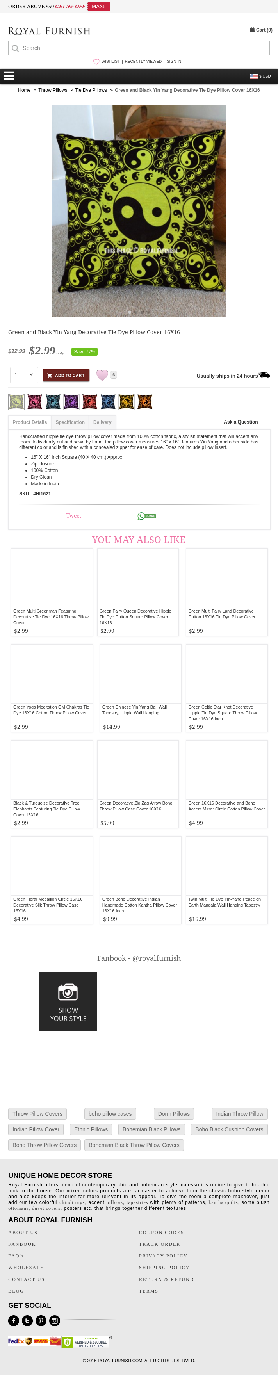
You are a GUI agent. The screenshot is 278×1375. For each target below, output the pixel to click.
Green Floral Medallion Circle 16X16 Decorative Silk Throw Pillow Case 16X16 (47, 905)
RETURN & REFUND (166, 1279)
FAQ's (16, 1256)
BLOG (16, 1291)
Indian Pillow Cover (35, 1129)
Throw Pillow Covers (37, 1114)
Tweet (73, 515)
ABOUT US (22, 1232)
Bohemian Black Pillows (152, 1129)
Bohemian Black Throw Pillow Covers (134, 1145)
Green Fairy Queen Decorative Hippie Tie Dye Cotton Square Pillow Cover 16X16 (135, 617)
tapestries (137, 1202)
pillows (115, 1202)
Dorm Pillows (174, 1114)
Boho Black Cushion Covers (229, 1129)
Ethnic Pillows (91, 1129)
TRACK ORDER (159, 1244)
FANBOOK (22, 1244)
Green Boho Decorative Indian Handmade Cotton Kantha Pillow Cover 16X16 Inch (139, 905)
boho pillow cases (110, 1114)
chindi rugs (72, 1202)
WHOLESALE (26, 1267)
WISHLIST (111, 61)
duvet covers (46, 1208)
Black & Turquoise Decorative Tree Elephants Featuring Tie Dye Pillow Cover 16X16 (46, 809)
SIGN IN (174, 61)
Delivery (102, 422)
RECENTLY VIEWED (143, 61)
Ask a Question (241, 422)
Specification (70, 422)
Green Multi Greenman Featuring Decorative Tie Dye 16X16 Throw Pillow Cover (51, 617)
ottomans (18, 1208)
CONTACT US (26, 1279)
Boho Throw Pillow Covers (44, 1145)
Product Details (29, 422)
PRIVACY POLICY (163, 1256)
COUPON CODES (161, 1232)
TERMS (149, 1291)
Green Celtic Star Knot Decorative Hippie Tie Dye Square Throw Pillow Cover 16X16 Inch (222, 713)
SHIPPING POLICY (164, 1267)
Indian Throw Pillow (239, 1114)
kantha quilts (223, 1202)
